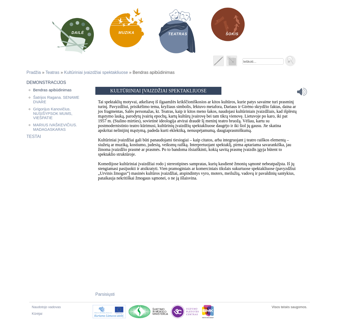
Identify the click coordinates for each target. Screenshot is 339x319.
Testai (33, 136)
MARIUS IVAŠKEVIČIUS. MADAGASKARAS (55, 127)
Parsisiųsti (105, 294)
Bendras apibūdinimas (52, 90)
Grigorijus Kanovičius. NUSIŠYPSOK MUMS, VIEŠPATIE (52, 113)
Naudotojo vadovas (46, 307)
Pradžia (33, 72)
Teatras (52, 72)
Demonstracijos (46, 82)
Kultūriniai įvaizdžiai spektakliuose (96, 72)
